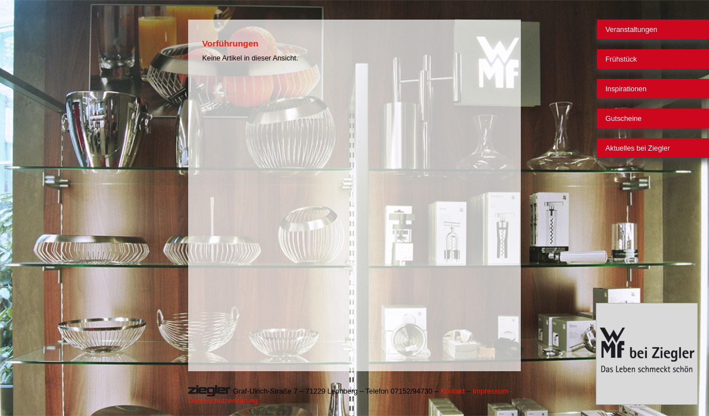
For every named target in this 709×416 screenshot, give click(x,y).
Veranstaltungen (631, 29)
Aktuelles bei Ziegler (637, 148)
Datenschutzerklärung (223, 400)
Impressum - (492, 391)
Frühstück (621, 59)
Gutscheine (623, 118)
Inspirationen (625, 89)
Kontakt (452, 391)
